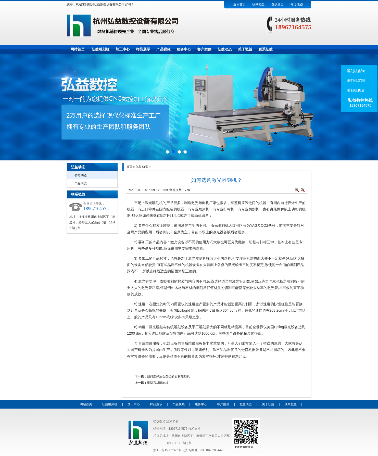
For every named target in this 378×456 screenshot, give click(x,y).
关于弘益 (245, 49)
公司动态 (80, 175)
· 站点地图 (296, 4)
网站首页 (77, 49)
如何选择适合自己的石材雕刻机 (168, 376)
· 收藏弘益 (258, 4)
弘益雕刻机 (100, 49)
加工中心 (123, 49)
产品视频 (163, 49)
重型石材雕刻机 (157, 383)
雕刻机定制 (355, 81)
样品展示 (143, 49)
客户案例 (204, 49)
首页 (129, 167)
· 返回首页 (239, 4)
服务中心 (184, 49)
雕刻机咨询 (355, 71)
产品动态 (80, 183)
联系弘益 (265, 49)
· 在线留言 (277, 4)
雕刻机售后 (355, 90)
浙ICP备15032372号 (167, 450)
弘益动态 (225, 49)
